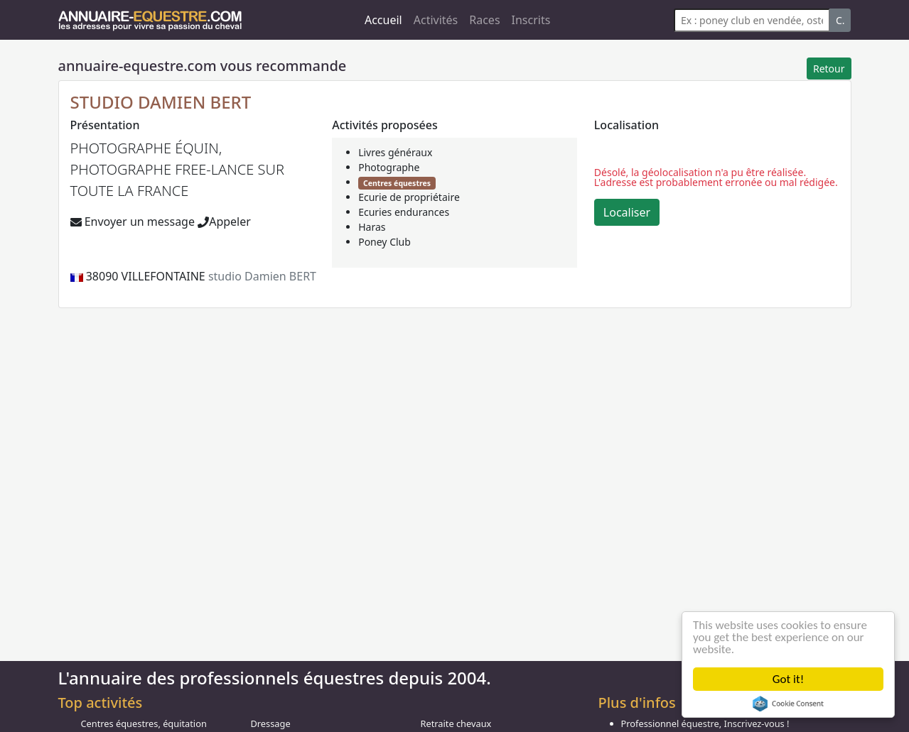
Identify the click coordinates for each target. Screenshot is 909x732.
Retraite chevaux (456, 723)
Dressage (271, 723)
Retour (829, 68)
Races (484, 20)
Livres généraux (395, 152)
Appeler (224, 221)
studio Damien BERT (262, 276)
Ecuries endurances (403, 212)
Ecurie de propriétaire (409, 197)
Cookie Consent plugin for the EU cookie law (788, 703)
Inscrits (531, 20)
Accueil (383, 20)
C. (840, 20)
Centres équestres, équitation (144, 723)
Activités (436, 20)
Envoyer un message (132, 221)
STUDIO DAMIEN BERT (161, 102)
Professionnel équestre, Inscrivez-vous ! (705, 723)
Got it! (788, 679)
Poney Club (384, 241)
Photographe (388, 167)
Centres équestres (397, 183)
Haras (371, 227)
